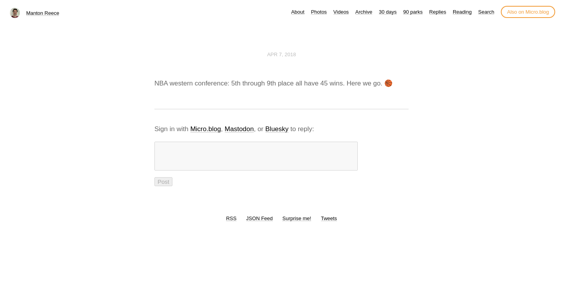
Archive (363, 12)
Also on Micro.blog (528, 12)
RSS (231, 223)
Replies (437, 12)
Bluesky (277, 129)
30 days (388, 12)
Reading (462, 12)
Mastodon (239, 129)
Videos (341, 12)
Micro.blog (205, 129)
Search (486, 12)
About (298, 12)
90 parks (413, 12)
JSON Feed (259, 223)
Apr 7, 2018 (281, 54)
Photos (318, 12)
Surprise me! (296, 223)
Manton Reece (42, 13)
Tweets (329, 223)
